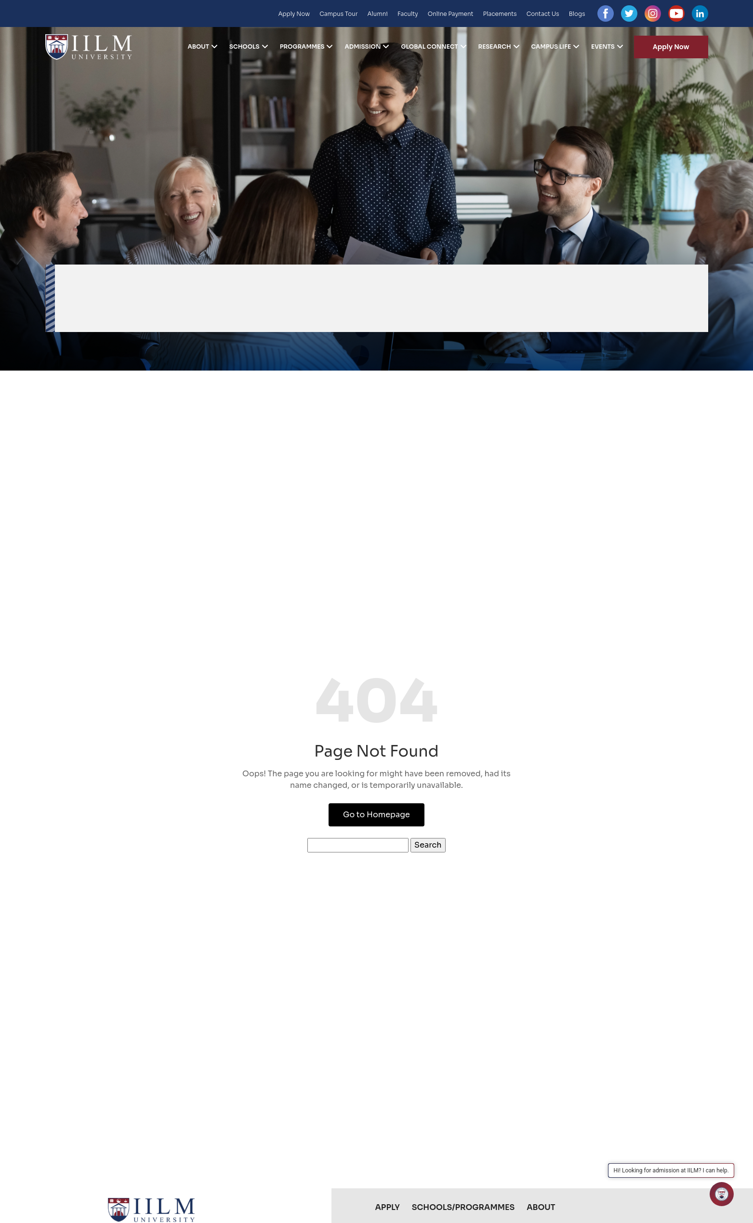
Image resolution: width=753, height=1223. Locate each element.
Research (494, 47)
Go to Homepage (376, 815)
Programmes (302, 47)
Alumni (378, 13)
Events (603, 47)
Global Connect (429, 47)
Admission (362, 47)
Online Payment (451, 13)
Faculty (407, 13)
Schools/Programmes (463, 1207)
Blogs (577, 13)
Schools (244, 47)
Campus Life (551, 47)
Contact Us (543, 13)
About (198, 47)
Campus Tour (338, 13)
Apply (387, 1207)
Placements (500, 13)
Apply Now (294, 13)
